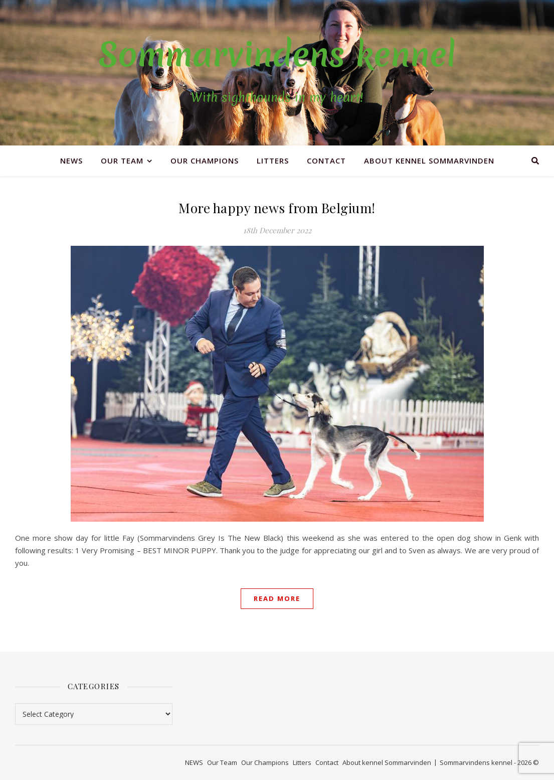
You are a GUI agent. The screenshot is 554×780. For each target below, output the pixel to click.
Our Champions (204, 160)
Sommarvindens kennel (277, 54)
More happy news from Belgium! (277, 208)
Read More (277, 598)
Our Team (122, 160)
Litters (273, 160)
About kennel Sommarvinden (429, 160)
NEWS (71, 160)
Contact (326, 160)
